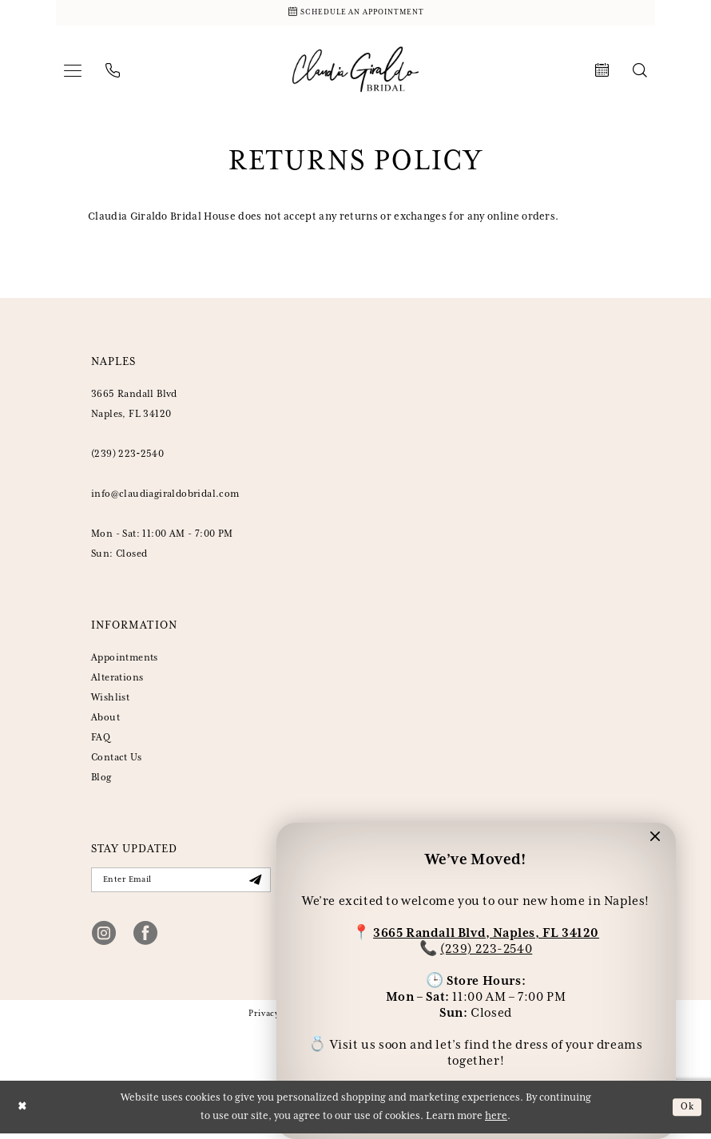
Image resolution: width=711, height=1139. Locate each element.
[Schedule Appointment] (355, 14)
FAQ (100, 740)
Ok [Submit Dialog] (686, 1111)
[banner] (355, 72)
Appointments (124, 660)
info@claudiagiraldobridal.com (165, 496)
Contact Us (116, 760)
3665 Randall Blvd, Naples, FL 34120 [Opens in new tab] (486, 931)
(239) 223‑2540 (127, 456)
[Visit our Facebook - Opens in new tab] (145, 938)
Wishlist (110, 700)
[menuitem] (72, 72)
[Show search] (640, 72)
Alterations (117, 680)
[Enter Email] (181, 883)
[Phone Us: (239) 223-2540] (112, 72)
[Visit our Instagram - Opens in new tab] (104, 938)
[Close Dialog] (24, 1112)
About (105, 720)
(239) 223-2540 (486, 946)
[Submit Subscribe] (253, 883)
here (496, 1122)
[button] (72, 72)
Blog (101, 780)
